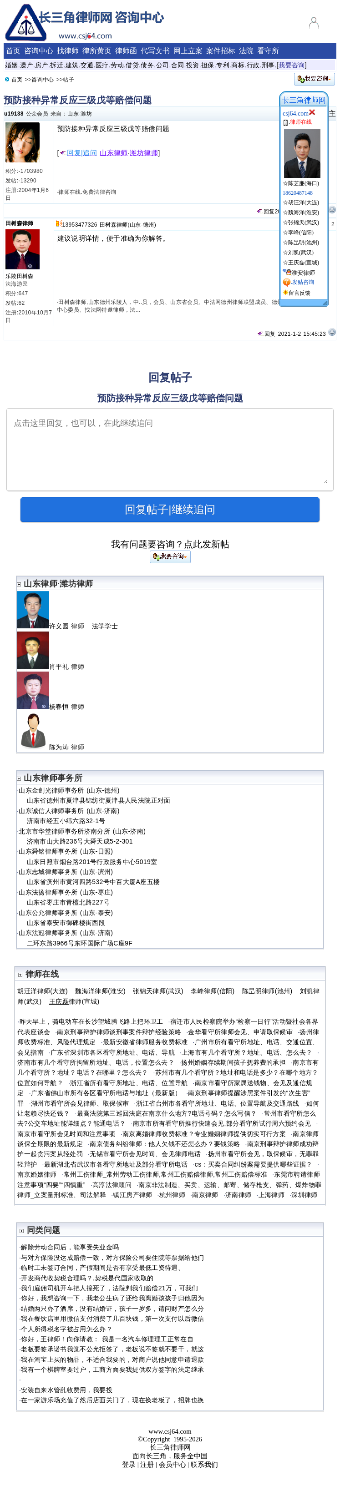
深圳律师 (304, 1194)
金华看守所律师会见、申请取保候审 (240, 1032)
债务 (147, 65)
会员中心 (172, 1464)
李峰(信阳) (301, 232)
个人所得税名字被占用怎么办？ (66, 1329)
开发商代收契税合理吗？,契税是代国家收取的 (87, 1278)
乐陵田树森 (19, 276)
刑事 (268, 65)
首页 (13, 51)
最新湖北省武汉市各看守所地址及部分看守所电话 (116, 1164)
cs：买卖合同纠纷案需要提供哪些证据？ (254, 1164)
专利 (222, 65)
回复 (265, 211)
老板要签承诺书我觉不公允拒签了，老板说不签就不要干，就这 (112, 1349)
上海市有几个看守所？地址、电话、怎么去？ (247, 1052)
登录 (129, 1464)
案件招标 (220, 51)
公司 (162, 65)
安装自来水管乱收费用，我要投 (66, 1390)
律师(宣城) (74, 1001)
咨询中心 (38, 51)
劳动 (117, 65)
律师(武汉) (158, 991)
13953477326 (79, 225)
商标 (237, 65)
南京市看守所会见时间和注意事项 (66, 1133)
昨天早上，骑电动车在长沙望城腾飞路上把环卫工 (91, 1021)
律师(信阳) (212, 991)
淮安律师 (303, 272)
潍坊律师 (144, 153)
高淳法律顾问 (112, 1184)
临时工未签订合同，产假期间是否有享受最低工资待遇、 (102, 1267)
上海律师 (271, 1194)
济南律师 (238, 1194)
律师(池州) (267, 991)
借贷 (132, 65)
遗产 (26, 65)
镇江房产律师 (132, 1194)
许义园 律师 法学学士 (67, 626)
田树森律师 (19, 223)
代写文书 (155, 51)
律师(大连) (42, 991)
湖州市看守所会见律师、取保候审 (80, 1103)
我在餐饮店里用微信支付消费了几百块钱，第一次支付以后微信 (112, 1318)
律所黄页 (97, 51)
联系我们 (204, 1464)
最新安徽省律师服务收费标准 (145, 1042)
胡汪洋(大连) (303, 202)
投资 (192, 65)
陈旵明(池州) (303, 242)
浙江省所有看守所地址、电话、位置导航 (129, 1083)
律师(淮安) (100, 991)
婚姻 (11, 65)
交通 (87, 65)
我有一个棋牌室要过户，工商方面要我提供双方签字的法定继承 (112, 1369)
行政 (253, 65)
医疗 (102, 65)
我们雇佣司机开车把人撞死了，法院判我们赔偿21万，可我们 (109, 1288)
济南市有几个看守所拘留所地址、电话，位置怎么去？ (95, 1062)
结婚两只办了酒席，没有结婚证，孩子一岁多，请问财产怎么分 (112, 1308)
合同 (177, 65)
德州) (149, 225)
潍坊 (86, 114)
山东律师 (114, 153)
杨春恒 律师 (54, 706)
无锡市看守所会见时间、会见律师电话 (145, 1153)
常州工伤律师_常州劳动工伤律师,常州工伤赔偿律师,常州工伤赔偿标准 (165, 1174)
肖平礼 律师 (54, 666)
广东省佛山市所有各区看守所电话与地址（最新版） (106, 1093)
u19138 (14, 114)
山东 (73, 114)
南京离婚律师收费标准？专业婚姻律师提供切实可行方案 (204, 1133)
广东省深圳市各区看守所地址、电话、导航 (113, 1052)
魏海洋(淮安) (303, 212)
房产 (41, 65)
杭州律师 (172, 1194)
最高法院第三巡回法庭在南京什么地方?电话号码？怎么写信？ (167, 1113)
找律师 (68, 51)
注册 (147, 1464)
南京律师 (205, 1194)
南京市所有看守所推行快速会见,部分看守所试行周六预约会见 (222, 1123)
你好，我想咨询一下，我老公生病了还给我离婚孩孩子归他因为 (112, 1298)
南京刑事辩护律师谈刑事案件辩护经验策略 (119, 1032)
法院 (246, 51)
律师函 (126, 51)
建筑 (72, 65)
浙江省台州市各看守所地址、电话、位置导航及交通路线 (217, 1103)
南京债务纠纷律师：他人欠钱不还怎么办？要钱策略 (165, 1143)
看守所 (268, 51)
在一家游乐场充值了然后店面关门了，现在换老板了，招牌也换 (112, 1400)
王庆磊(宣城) (303, 262)
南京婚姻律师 (36, 1174)
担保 (207, 65)
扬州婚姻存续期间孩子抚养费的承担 (233, 1062)
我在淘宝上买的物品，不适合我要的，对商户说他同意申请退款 (112, 1359)
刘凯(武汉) (301, 252)
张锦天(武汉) (303, 222)
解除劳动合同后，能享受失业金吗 (70, 1247)
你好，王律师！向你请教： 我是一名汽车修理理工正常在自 (107, 1339)
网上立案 (188, 51)
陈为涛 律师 (54, 747)
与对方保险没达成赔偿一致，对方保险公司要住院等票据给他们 (112, 1257)
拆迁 (56, 65)
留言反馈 (299, 293)
